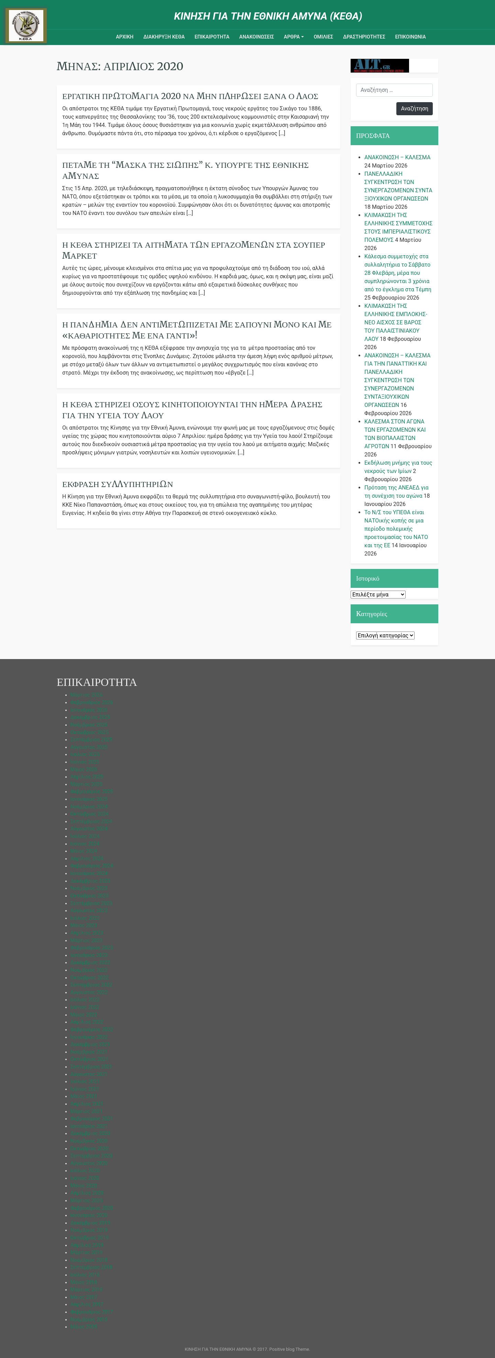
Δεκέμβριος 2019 (90, 1223)
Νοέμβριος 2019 (89, 1230)
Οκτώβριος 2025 (89, 732)
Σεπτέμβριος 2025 (91, 740)
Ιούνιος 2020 (84, 1178)
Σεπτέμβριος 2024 (91, 821)
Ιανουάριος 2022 (89, 1037)
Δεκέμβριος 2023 (90, 881)
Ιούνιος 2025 (84, 762)
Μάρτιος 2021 (86, 1111)
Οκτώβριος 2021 (89, 1059)
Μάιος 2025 (83, 770)
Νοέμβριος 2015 (89, 1320)
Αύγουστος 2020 (89, 1163)
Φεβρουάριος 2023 (91, 948)
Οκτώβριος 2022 (89, 978)
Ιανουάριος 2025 (89, 799)
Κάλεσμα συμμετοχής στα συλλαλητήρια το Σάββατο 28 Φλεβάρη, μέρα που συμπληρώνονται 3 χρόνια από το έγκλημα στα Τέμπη (397, 273)
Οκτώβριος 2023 (89, 896)
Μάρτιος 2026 (86, 695)
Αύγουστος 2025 (89, 747)
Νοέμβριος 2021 (89, 1052)
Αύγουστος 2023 (89, 911)
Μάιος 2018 (83, 1282)
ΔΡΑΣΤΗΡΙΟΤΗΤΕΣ (364, 37)
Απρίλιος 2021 (86, 1104)
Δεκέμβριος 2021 (90, 1044)
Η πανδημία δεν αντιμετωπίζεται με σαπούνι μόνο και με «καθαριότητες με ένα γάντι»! (197, 330)
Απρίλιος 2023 (86, 933)
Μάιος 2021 (83, 1096)
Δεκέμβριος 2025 (90, 717)
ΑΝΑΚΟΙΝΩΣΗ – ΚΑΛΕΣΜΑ (397, 157)
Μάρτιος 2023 (86, 941)
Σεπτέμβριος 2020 (91, 1156)
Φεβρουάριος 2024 (91, 866)
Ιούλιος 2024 (85, 836)
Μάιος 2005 (83, 1327)
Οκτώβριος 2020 (89, 1149)
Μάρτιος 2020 (86, 1201)
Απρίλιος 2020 (86, 1193)
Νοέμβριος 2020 (89, 1141)
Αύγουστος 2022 (89, 992)
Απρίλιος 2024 (86, 859)
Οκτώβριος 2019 (89, 1238)
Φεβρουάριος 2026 (91, 702)
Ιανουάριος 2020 (89, 1215)
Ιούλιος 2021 (85, 1082)
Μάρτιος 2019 (86, 1252)
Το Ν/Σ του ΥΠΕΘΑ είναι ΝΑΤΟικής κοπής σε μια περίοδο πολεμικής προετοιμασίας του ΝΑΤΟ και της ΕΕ (396, 529)
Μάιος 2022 (83, 1015)
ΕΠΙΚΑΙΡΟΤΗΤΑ (212, 37)
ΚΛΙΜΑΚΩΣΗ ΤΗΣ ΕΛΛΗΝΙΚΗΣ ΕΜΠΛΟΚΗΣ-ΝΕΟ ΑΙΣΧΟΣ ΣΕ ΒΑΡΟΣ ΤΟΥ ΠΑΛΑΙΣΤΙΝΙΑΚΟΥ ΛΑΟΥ (395, 322)
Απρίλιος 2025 (86, 777)
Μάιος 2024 (83, 851)
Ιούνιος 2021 (84, 1089)
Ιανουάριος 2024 (89, 873)
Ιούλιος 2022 (85, 1000)
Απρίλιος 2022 (86, 1022)
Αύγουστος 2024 (89, 829)
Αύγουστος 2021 (89, 1074)
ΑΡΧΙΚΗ (124, 37)
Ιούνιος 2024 (84, 844)
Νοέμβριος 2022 (89, 970)
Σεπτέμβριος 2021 (91, 1067)
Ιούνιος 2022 (84, 1007)
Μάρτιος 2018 (86, 1290)
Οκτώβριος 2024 (89, 814)
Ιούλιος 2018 (85, 1275)
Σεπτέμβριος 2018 (91, 1267)
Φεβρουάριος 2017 (91, 1312)
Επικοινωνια (410, 37)
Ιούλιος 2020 (85, 1171)
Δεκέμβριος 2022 (90, 963)
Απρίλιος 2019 (86, 1245)
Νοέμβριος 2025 (89, 725)
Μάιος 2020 (83, 1186)
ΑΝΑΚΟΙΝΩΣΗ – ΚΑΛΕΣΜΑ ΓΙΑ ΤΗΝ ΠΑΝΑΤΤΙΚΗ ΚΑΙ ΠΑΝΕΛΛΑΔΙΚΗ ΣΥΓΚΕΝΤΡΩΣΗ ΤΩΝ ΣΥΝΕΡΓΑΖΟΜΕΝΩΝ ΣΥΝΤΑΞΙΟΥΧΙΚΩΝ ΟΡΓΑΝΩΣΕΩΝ (397, 380)
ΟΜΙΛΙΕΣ (323, 37)
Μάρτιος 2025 (86, 784)
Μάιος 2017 (83, 1297)
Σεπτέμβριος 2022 (91, 985)
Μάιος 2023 (83, 925)
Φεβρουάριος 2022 (91, 1030)
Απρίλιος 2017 (86, 1304)
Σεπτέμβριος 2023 (91, 903)
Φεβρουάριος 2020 (91, 1208)
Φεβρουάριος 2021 (91, 1119)
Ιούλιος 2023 (85, 918)
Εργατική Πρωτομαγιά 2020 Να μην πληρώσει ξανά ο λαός (190, 96)
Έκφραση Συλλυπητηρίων (117, 484)
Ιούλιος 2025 (85, 754)
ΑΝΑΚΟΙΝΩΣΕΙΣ (256, 37)
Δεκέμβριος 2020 (90, 1133)
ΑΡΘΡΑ (292, 37)
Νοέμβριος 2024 (89, 807)
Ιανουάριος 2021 (89, 1126)
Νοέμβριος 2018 (89, 1260)
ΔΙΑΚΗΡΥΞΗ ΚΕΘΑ (164, 37)
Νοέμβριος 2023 (89, 888)
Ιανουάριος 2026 (89, 710)
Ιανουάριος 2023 (89, 955)
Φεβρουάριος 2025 (91, 792)
